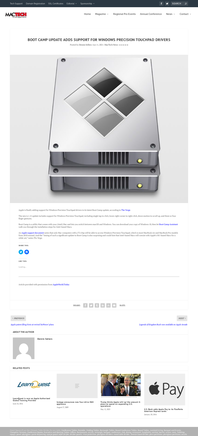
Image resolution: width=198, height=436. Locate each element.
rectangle (99, 434)
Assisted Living (156, 432)
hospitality (146, 434)
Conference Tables (69, 432)
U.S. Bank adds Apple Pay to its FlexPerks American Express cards (163, 412)
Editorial (70, 3)
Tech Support (16, 3)
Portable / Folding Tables (88, 432)
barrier (162, 434)
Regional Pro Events (124, 16)
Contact (184, 16)
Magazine (100, 16)
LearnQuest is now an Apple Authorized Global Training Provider (31, 401)
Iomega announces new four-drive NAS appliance (75, 405)
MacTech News (111, 46)
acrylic (91, 434)
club (123, 434)
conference (116, 434)
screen (168, 434)
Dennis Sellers (85, 46)
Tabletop (180, 434)
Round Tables (143, 432)
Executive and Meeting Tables (56, 434)
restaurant (136, 434)
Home (87, 16)
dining (128, 434)
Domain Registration (35, 3)
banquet (107, 434)
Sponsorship (86, 3)
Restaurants (82, 434)
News (169, 16)
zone (174, 434)
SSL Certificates (55, 3)
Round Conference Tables (126, 432)
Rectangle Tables (107, 432)
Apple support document (33, 234)
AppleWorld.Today (61, 286)
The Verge (125, 212)
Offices (73, 434)
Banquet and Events (172, 432)
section (155, 434)
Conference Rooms (35, 434)
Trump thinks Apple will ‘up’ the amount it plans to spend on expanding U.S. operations (120, 406)
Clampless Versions (18, 434)
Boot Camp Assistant (168, 226)
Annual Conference (151, 16)
